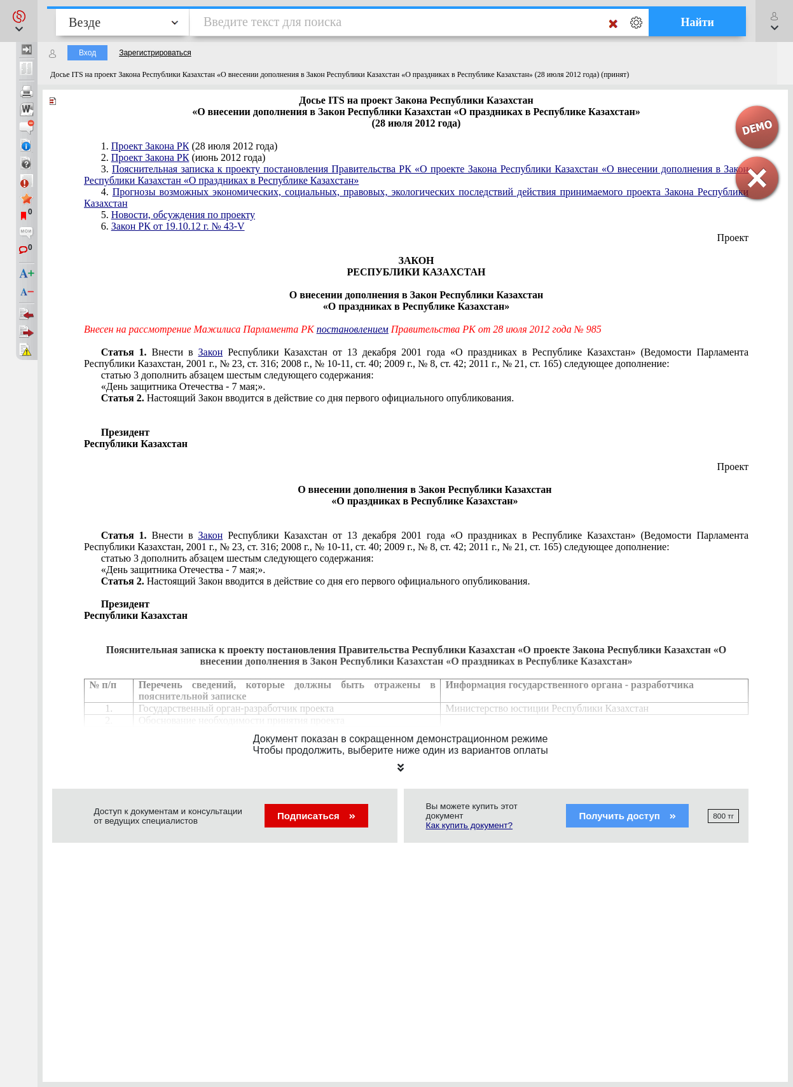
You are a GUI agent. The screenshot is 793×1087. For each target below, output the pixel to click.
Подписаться (316, 815)
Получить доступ (627, 815)
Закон (210, 352)
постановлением (353, 329)
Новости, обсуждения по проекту (183, 214)
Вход (87, 52)
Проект (732, 237)
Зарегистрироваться (155, 52)
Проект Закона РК (150, 146)
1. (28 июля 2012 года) (189, 146)
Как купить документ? (469, 825)
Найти (697, 22)
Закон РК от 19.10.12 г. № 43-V (178, 226)
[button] (19, 21)
